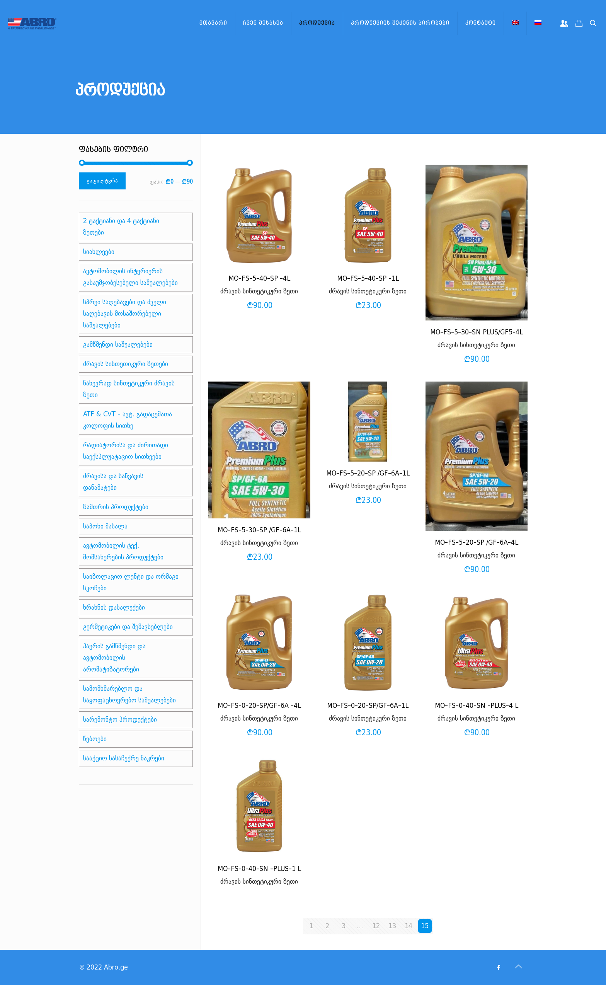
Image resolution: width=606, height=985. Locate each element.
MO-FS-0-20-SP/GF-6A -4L (259, 705)
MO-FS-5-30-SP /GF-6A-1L (259, 530)
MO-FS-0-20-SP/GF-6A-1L (368, 705)
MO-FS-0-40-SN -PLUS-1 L (259, 869)
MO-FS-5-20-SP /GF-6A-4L (476, 542)
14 (408, 926)
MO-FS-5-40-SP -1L (368, 278)
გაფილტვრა (102, 180)
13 (392, 926)
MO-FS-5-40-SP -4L (259, 278)
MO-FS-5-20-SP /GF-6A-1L (368, 473)
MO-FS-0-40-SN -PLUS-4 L (476, 705)
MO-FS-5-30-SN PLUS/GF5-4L (476, 332)
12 (376, 926)
